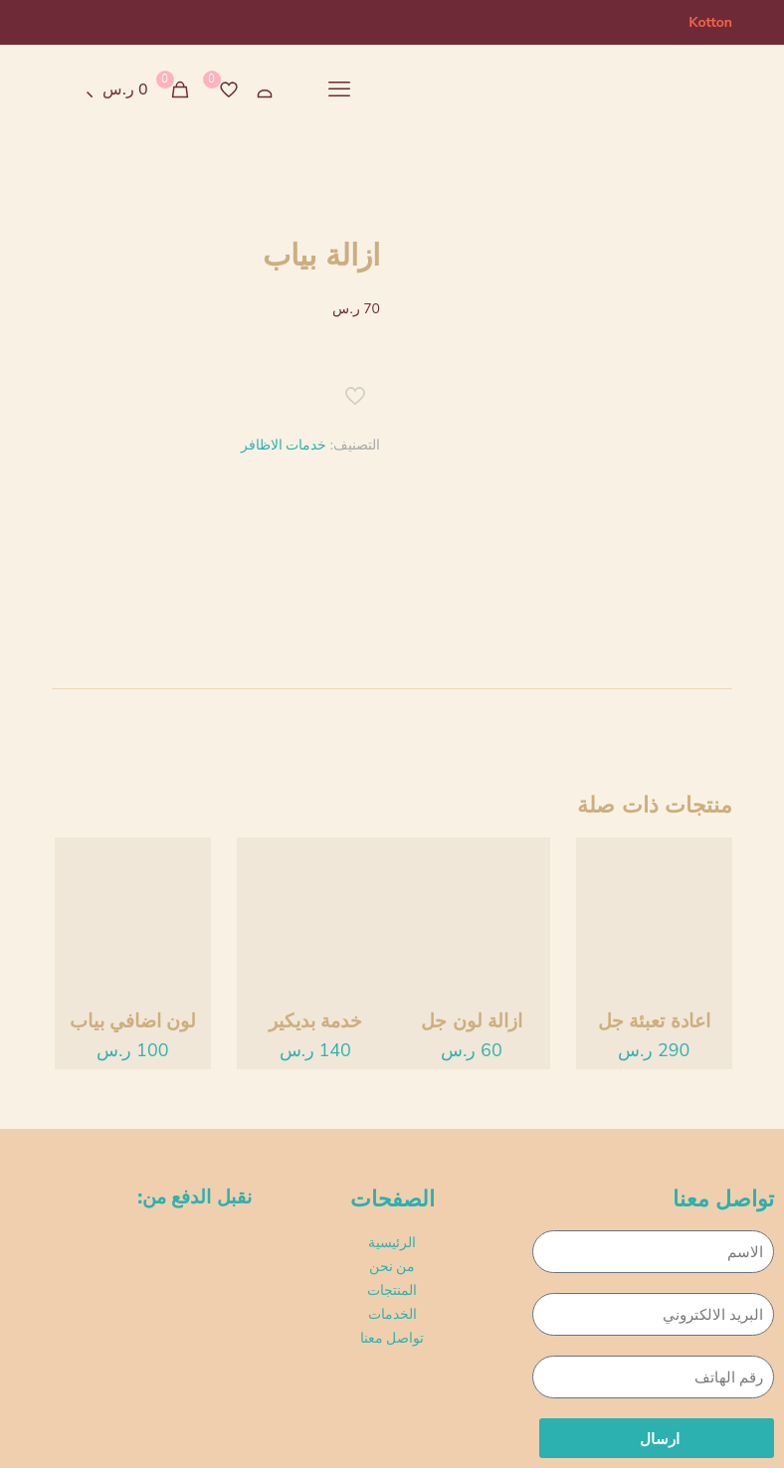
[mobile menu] (339, 89)
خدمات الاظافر (284, 445)
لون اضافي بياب (133, 1021)
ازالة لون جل (471, 1021)
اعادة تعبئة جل (654, 1021)
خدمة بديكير (315, 1021)
